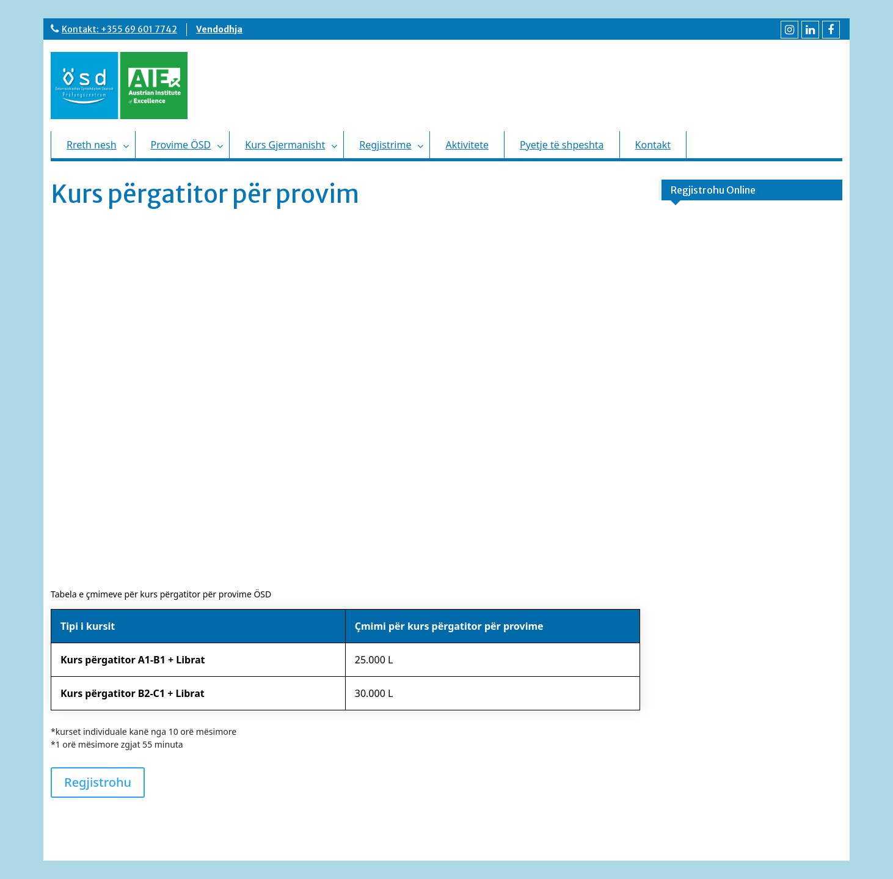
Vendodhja (219, 29)
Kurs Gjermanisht (285, 144)
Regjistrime (385, 144)
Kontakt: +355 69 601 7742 (119, 29)
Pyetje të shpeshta (562, 144)
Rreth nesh (92, 144)
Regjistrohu (97, 782)
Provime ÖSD (181, 144)
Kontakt (653, 144)
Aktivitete (467, 144)
